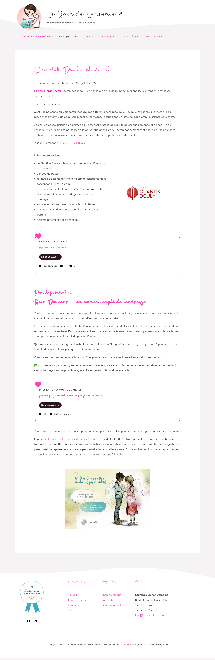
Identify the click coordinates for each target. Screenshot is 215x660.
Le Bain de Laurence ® (84, 14)
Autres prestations (71, 36)
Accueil (72, 597)
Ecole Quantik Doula (74, 143)
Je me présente (136, 36)
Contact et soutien (160, 36)
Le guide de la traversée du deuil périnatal (75, 441)
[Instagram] (35, 623)
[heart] (38, 236)
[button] (52, 36)
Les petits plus (112, 36)
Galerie (93, 36)
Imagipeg (125, 646)
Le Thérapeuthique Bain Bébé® (36, 36)
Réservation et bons (113, 607)
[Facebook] (28, 623)
